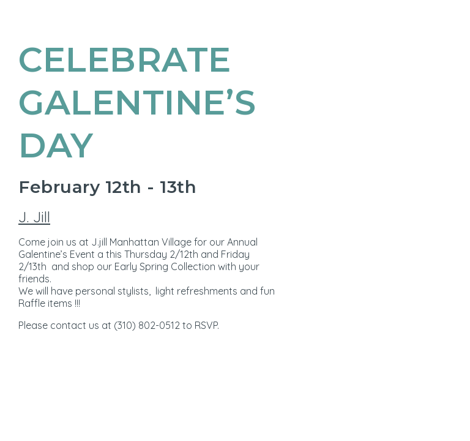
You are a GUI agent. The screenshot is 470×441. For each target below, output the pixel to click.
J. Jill (34, 217)
